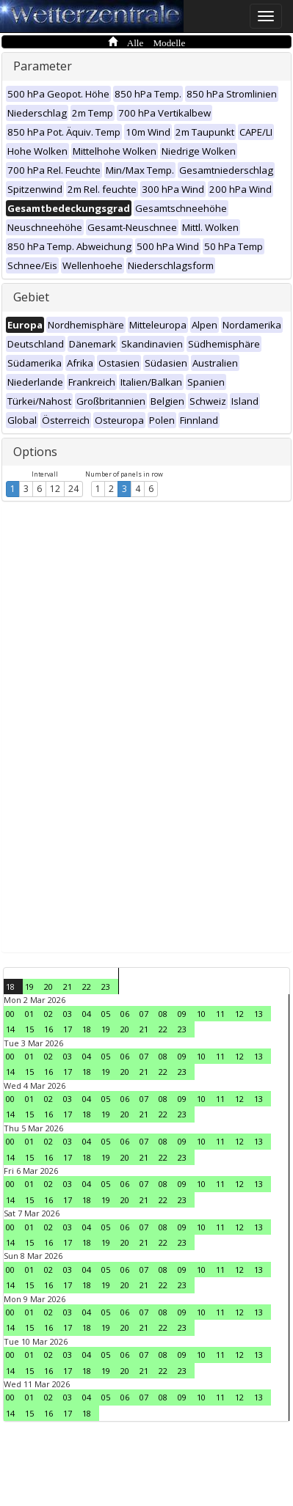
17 (67, 1029)
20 (48, 986)
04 (86, 1013)
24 (73, 488)
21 (67, 986)
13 (258, 1013)
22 (86, 986)
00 (10, 1013)
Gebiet (31, 297)
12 (55, 488)
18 (10, 986)
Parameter (42, 66)
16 (48, 1029)
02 (48, 1013)
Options (35, 452)
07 (144, 1013)
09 (182, 1013)
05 (105, 1013)
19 (29, 986)
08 (163, 1013)
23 (105, 986)
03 (67, 1013)
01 (29, 1013)
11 (220, 1013)
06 (124, 1013)
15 (29, 1029)
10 (201, 1013)
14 (10, 1029)
